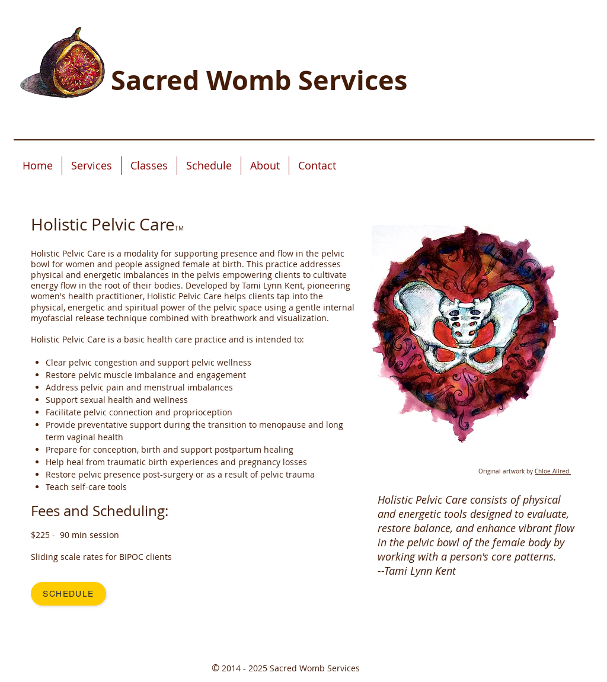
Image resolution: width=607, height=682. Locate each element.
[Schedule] (68, 594)
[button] (91, 165)
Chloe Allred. (553, 471)
